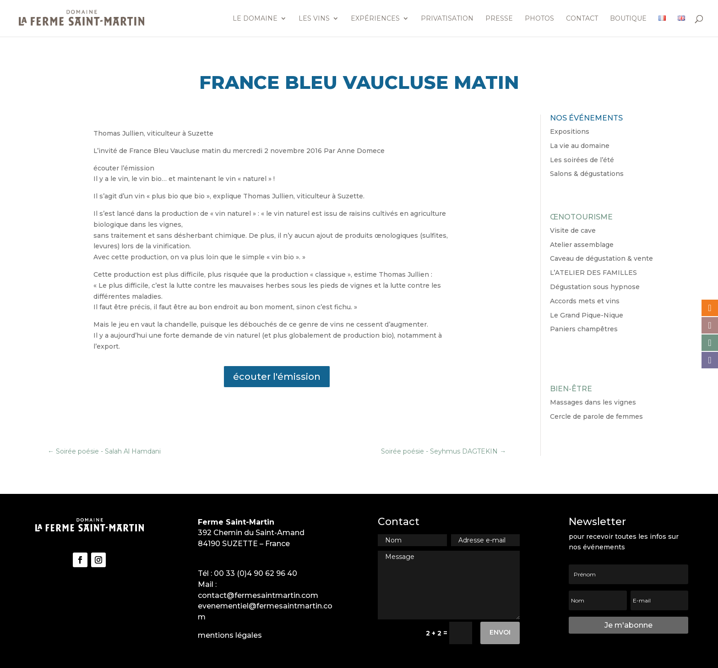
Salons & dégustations (587, 174)
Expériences (375, 18)
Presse (499, 18)
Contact (582, 18)
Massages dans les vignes (593, 402)
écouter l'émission (277, 376)
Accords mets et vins (585, 301)
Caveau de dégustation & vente (601, 258)
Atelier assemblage (582, 245)
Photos (539, 18)
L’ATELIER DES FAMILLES (593, 272)
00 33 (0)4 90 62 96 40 (255, 573)
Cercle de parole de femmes (596, 416)
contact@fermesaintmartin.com (258, 595)
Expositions (569, 131)
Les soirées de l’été (582, 160)
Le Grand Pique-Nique (586, 315)
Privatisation (447, 18)
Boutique (628, 18)
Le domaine (255, 18)
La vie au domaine (579, 146)
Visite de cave (573, 230)
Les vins (314, 18)
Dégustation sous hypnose (595, 287)
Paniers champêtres (584, 329)
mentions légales (230, 635)
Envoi (500, 632)
